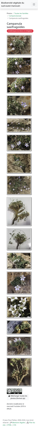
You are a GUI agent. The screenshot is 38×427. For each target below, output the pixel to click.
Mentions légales (18, 422)
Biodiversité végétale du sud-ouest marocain (12, 4)
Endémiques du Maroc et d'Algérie (20, 31)
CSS (14, 425)
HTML (9, 425)
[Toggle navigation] (34, 4)
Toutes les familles (21, 13)
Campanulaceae (15, 16)
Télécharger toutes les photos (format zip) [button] (17, 397)
